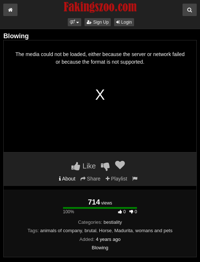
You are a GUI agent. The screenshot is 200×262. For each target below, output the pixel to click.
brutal (91, 230)
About (67, 179)
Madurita (123, 230)
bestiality (112, 222)
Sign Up (98, 22)
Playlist (116, 179)
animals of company (61, 230)
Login (124, 22)
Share (91, 179)
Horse (105, 230)
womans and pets (154, 230)
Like (83, 166)
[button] (74, 22)
